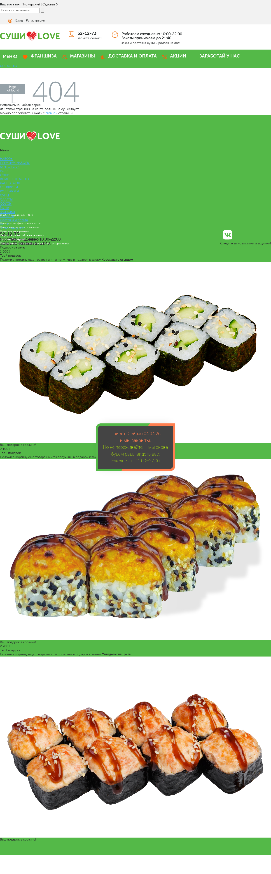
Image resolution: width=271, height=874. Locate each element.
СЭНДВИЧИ (9, 187)
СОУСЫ (6, 203)
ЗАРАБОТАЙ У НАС (219, 56)
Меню (4, 207)
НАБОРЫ (6, 158)
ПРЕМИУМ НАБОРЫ (15, 163)
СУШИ (5, 175)
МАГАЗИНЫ (82, 56)
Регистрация (35, 20)
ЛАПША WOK (10, 183)
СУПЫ (4, 195)
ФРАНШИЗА (44, 56)
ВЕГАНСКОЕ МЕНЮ (14, 179)
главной (51, 113)
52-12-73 (86, 33)
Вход (19, 20)
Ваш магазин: (10, 4)
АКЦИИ (178, 56)
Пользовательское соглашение (20, 227)
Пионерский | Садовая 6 (39, 4)
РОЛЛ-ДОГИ (9, 191)
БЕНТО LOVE (9, 167)
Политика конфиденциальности (20, 223)
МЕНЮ (10, 56)
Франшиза (7, 211)
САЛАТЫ (6, 199)
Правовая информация (14, 231)
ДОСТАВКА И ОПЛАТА (132, 56)
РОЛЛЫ (5, 171)
